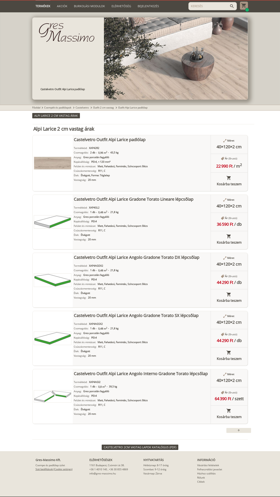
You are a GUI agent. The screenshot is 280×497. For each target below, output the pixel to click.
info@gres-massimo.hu (102, 473)
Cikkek (201, 481)
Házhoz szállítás (206, 473)
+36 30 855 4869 (118, 469)
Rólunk (201, 477)
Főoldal (36, 107)
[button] (56, 115)
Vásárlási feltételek (208, 465)
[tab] (43, 6)
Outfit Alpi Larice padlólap (132, 107)
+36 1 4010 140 (98, 469)
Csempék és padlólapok (58, 107)
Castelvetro (82, 107)
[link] (140, 447)
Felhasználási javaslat (209, 469)
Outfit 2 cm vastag (103, 107)
